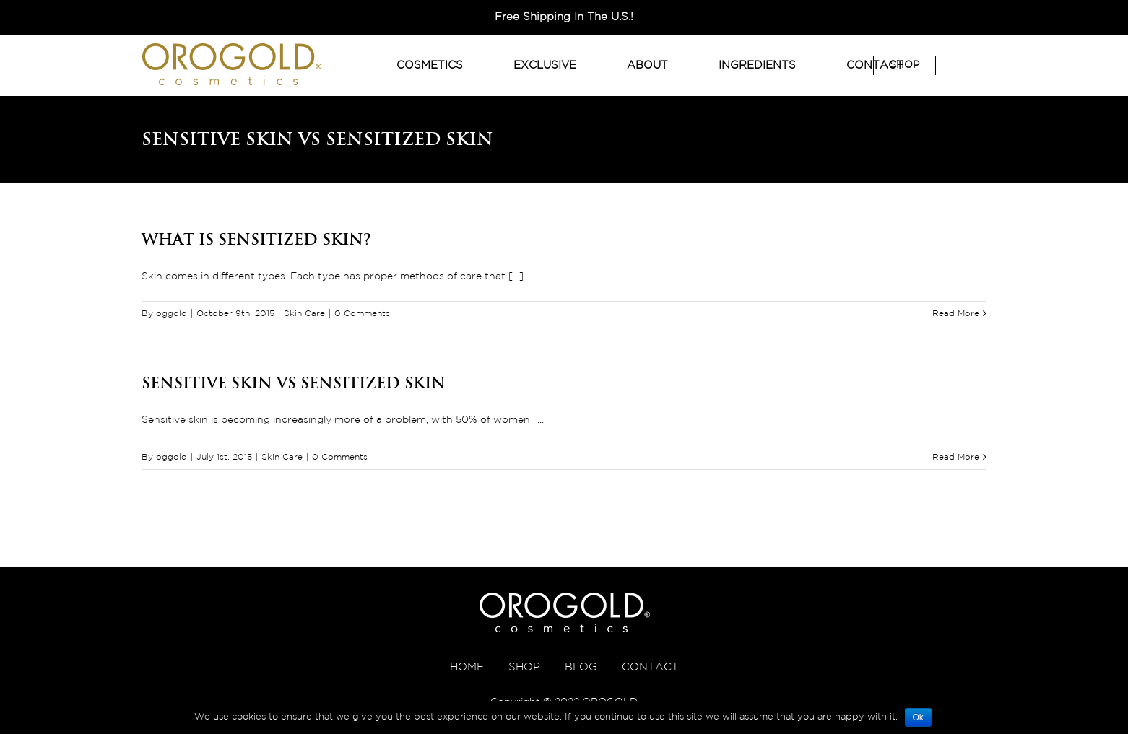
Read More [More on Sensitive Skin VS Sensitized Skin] (955, 457)
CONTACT (650, 667)
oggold (171, 314)
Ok (918, 717)
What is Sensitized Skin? (256, 239)
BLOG (581, 667)
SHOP (524, 667)
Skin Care (304, 314)
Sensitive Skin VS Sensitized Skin (294, 382)
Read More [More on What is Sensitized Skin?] (955, 314)
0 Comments (362, 314)
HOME (467, 667)
